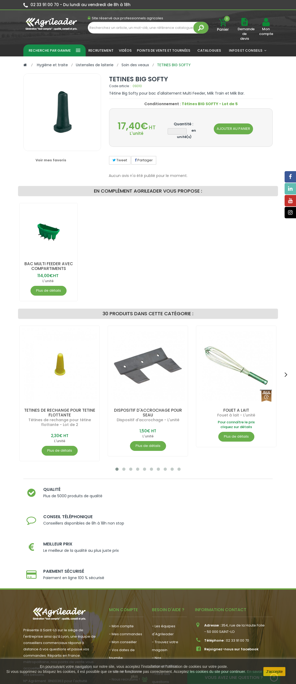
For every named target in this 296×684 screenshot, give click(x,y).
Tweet (119, 160)
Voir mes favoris (51, 160)
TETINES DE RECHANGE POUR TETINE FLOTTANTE (59, 412)
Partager (144, 160)
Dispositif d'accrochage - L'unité (148, 420)
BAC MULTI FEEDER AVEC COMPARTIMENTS (48, 266)
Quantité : (183, 124)
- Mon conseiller (123, 580)
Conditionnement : (162, 103)
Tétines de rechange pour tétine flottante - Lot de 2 (59, 422)
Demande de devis (246, 33)
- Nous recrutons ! (124, 617)
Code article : (119, 86)
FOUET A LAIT (236, 410)
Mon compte (266, 31)
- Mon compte (121, 564)
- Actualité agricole (125, 609)
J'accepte (274, 671)
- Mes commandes (125, 572)
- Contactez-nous (167, 627)
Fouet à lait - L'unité (236, 415)
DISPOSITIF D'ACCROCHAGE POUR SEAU (148, 412)
